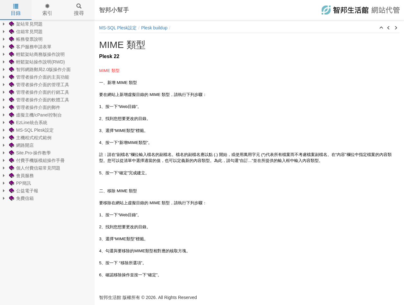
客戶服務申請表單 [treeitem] (29, 47)
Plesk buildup (154, 27)
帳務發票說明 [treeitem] (25, 39)
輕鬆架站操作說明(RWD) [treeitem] (36, 62)
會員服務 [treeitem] (21, 175)
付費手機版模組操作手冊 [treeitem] (36, 160)
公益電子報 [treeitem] (23, 190)
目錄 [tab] (16, 10)
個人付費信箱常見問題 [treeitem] (34, 168)
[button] (381, 28)
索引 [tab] (47, 10)
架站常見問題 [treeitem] (25, 24)
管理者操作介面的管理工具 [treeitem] (38, 84)
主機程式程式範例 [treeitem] (29, 137)
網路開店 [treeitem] (21, 145)
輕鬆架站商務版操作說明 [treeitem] (36, 54)
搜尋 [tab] (79, 10)
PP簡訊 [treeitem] (19, 183)
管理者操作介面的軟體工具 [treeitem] (38, 100)
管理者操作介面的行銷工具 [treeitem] (38, 92)
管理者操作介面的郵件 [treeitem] (34, 107)
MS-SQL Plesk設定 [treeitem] (31, 130)
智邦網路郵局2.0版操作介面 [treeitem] (39, 69)
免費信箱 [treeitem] (21, 198)
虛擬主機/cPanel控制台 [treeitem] (35, 115)
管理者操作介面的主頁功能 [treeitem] (38, 77)
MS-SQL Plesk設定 (118, 27)
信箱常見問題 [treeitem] (25, 31)
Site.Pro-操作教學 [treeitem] (29, 153)
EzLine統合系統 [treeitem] (27, 122)
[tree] (47, 111)
